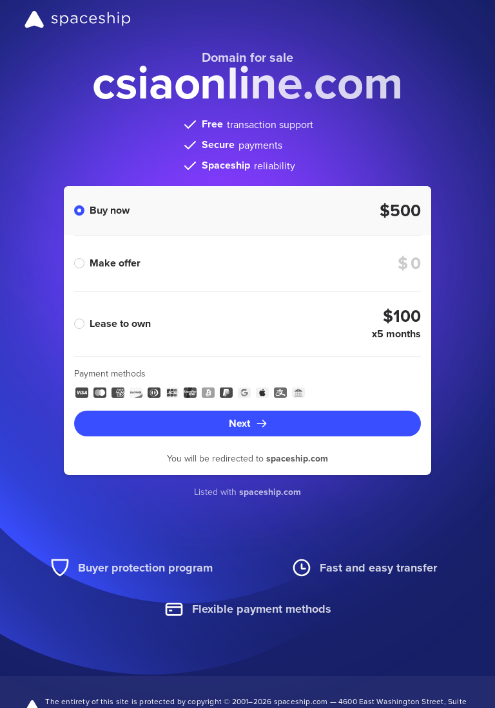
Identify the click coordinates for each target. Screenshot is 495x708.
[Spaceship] (77, 19)
